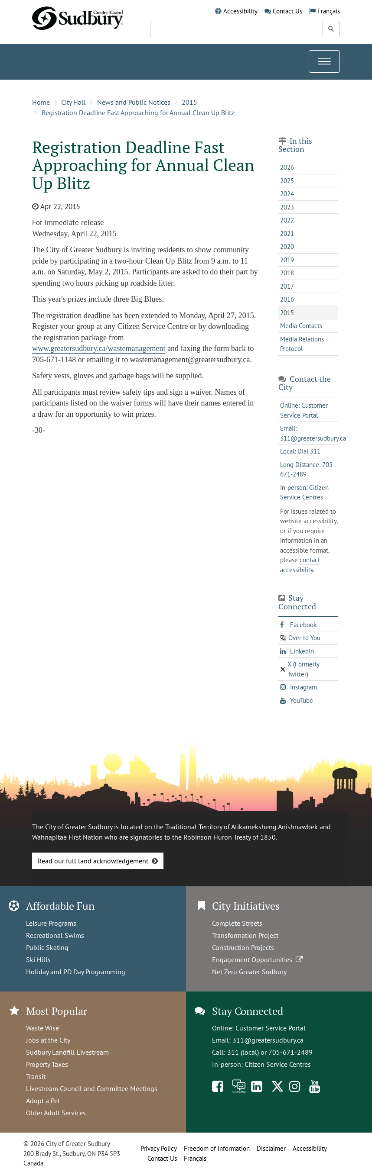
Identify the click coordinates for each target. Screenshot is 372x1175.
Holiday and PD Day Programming (75, 971)
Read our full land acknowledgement (93, 860)
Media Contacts (301, 326)
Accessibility (240, 11)
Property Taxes (47, 1064)
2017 (287, 286)
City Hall (73, 102)
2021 (287, 233)
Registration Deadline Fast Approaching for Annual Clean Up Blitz (138, 112)
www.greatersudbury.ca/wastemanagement (99, 348)
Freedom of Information (217, 1148)
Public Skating (47, 947)
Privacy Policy (158, 1148)
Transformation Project (245, 935)
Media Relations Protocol (302, 344)
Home (41, 102)
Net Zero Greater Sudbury (249, 971)
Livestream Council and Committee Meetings (91, 1088)
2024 (287, 194)
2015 (189, 102)
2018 (287, 273)
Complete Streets (237, 923)
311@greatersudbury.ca (267, 1040)
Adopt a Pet (43, 1100)
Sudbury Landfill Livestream (67, 1052)
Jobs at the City (48, 1040)
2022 (287, 220)
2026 (287, 167)
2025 (287, 181)
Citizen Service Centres (278, 1064)
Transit (36, 1076)
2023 (287, 207)
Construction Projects (243, 947)
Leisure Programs (51, 923)
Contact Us (287, 11)
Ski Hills (38, 959)
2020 (287, 246)
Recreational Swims (55, 935)
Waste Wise (42, 1028)
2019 (287, 260)
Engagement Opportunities (258, 959)
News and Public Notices (133, 102)
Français (328, 11)
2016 (287, 299)
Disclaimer (271, 1148)
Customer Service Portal (270, 1028)
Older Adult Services (56, 1112)
